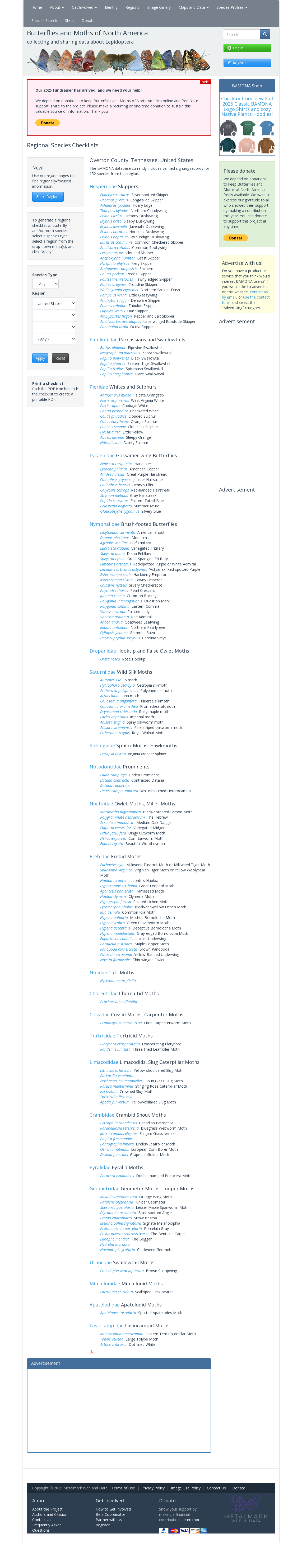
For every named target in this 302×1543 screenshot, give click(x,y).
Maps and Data (194, 7)
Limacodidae (104, 1062)
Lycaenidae (102, 455)
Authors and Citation (49, 1514)
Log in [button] (235, 47)
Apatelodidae (105, 1304)
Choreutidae (104, 993)
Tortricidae (102, 1035)
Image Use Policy (186, 1487)
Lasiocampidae (107, 1325)
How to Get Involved (113, 1509)
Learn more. (192, 1519)
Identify (111, 7)
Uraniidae (101, 1262)
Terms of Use (123, 1487)
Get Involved (84, 7)
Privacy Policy (153, 1487)
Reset (60, 358)
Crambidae (102, 1115)
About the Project (47, 1509)
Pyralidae (100, 1167)
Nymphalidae (105, 524)
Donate (88, 20)
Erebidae (100, 856)
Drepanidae (103, 651)
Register (103, 1524)
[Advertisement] (119, 1410)
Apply (40, 358)
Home (36, 7)
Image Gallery (159, 7)
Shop (69, 20)
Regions (132, 7)
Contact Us (216, 1487)
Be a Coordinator (110, 1514)
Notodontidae (106, 766)
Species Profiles (232, 7)
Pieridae (99, 387)
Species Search (44, 20)
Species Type (44, 274)
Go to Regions (48, 196)
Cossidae (100, 1014)
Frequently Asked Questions (47, 1527)
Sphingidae (102, 745)
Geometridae (104, 1188)
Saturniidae (103, 672)
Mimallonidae (105, 1283)
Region (38, 293)
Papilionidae (104, 339)
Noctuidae (101, 803)
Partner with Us (109, 1519)
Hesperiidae (103, 186)
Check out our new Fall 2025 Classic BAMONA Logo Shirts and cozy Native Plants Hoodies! (247, 106)
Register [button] (237, 62)
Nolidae (98, 972)
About (57, 7)
